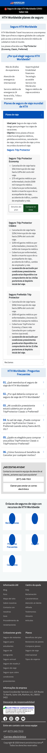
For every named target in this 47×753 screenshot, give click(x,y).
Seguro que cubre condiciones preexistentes (11, 676)
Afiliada (28, 607)
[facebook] (6, 718)
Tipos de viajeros (32, 659)
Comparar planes (32, 646)
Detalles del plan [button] (16, 208)
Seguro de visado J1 (11, 663)
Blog (5, 590)
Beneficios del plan (33, 637)
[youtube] (12, 718)
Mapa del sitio (9, 598)
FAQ (27, 590)
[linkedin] (18, 718)
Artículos (29, 620)
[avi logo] (16, 3)
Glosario (29, 616)
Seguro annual (9, 659)
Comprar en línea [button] (31, 208)
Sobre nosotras (9, 603)
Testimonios (30, 611)
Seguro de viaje (9, 668)
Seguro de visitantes (12, 637)
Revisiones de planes (34, 641)
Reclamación (30, 594)
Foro (5, 594)
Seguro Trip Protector (18, 149)
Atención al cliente (33, 603)
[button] (23, 487)
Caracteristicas (31, 598)
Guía (5, 616)
